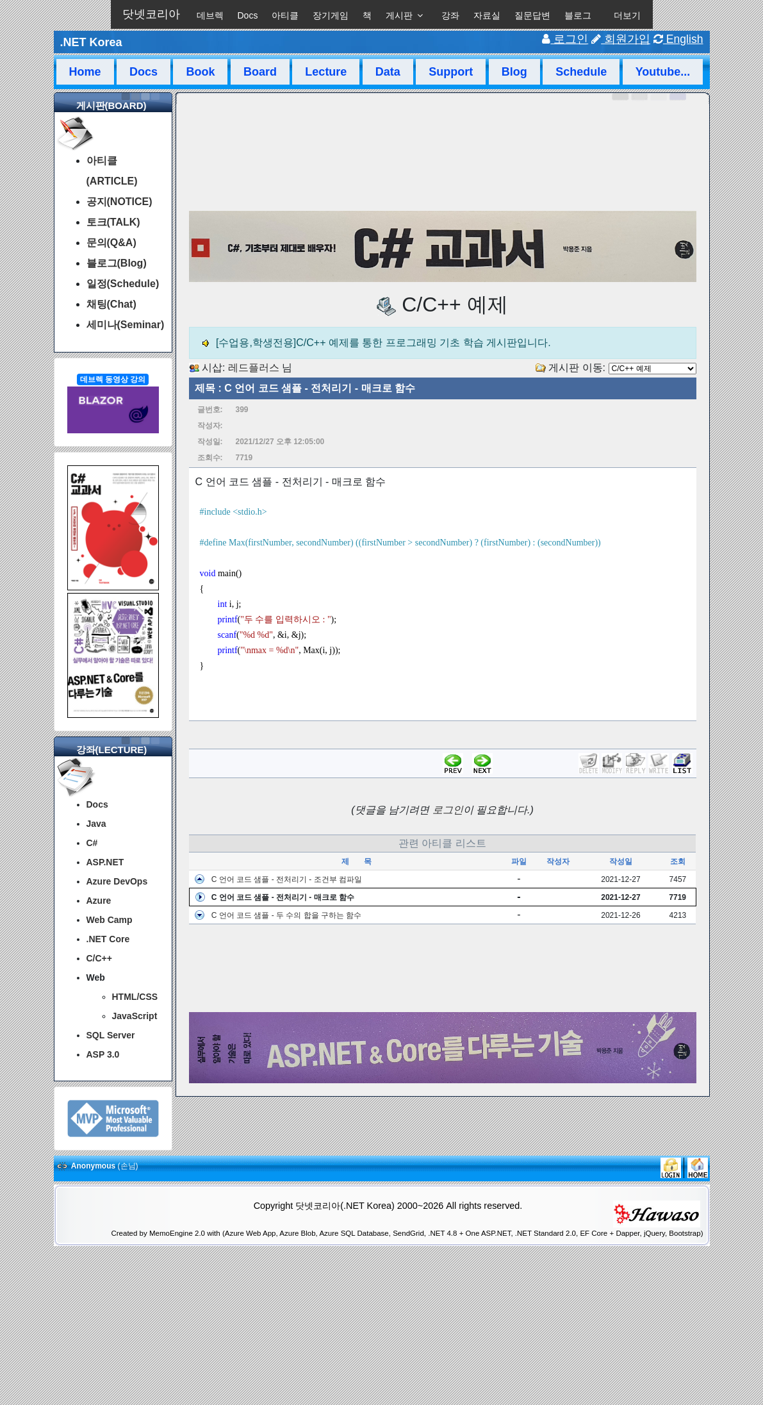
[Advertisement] (442, 968)
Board (260, 71)
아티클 (285, 15)
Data (387, 71)
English (678, 39)
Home (85, 71)
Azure (98, 900)
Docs (248, 15)
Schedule (581, 71)
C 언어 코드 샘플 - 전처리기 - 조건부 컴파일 (286, 879)
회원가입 (620, 39)
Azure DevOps (117, 881)
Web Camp (109, 920)
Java (96, 824)
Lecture (326, 71)
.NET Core (108, 939)
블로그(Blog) (116, 263)
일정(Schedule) (123, 283)
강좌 (450, 15)
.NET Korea (91, 42)
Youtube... (663, 71)
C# (92, 843)
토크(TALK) (113, 222)
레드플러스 (253, 367)
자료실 (486, 15)
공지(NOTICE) (119, 201)
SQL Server (110, 1035)
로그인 (565, 39)
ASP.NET (105, 862)
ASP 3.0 (103, 1054)
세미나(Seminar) (125, 324)
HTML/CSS (135, 997)
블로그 (577, 15)
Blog (514, 71)
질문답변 (532, 15)
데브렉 (210, 15)
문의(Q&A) (111, 242)
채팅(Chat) (111, 304)
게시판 (399, 15)
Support (451, 71)
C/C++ (99, 958)
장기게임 (331, 15)
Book (200, 71)
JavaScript (135, 1016)
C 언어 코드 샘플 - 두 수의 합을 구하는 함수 (286, 915)
